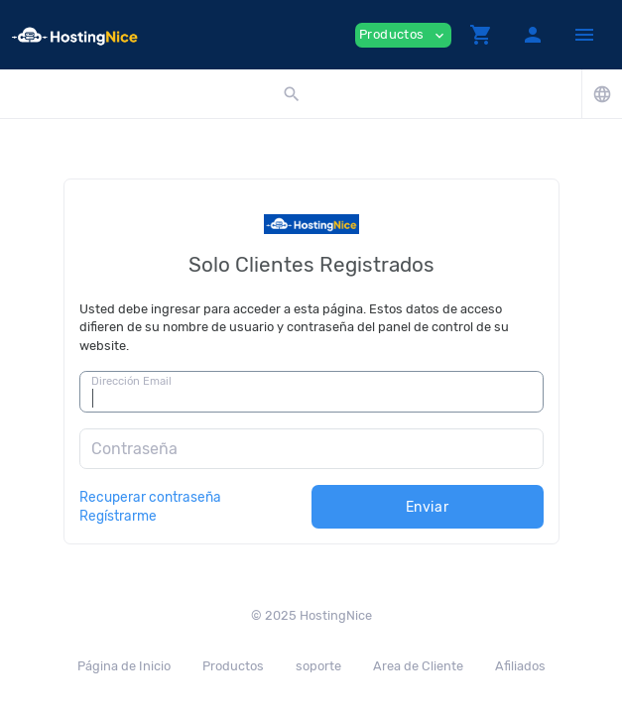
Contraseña (134, 448)
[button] (481, 34)
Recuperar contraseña (150, 497)
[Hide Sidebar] (584, 35)
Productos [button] (403, 35)
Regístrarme (118, 516)
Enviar (427, 507)
